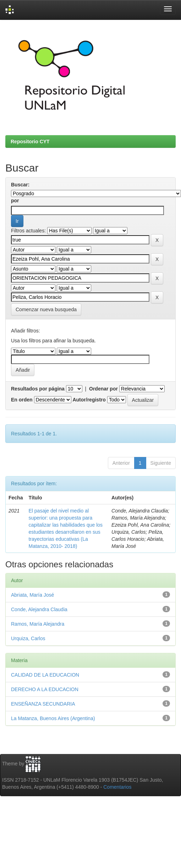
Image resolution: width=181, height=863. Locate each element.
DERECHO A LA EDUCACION (44, 689)
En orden (22, 399)
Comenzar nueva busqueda (46, 309)
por (15, 200)
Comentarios (117, 787)
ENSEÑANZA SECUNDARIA (43, 704)
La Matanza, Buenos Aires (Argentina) (53, 718)
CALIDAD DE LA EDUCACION (45, 675)
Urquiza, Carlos (28, 638)
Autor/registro (88, 399)
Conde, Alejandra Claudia (39, 609)
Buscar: (20, 184)
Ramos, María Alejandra (37, 624)
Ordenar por (103, 389)
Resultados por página (38, 389)
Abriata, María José (32, 595)
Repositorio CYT (30, 141)
